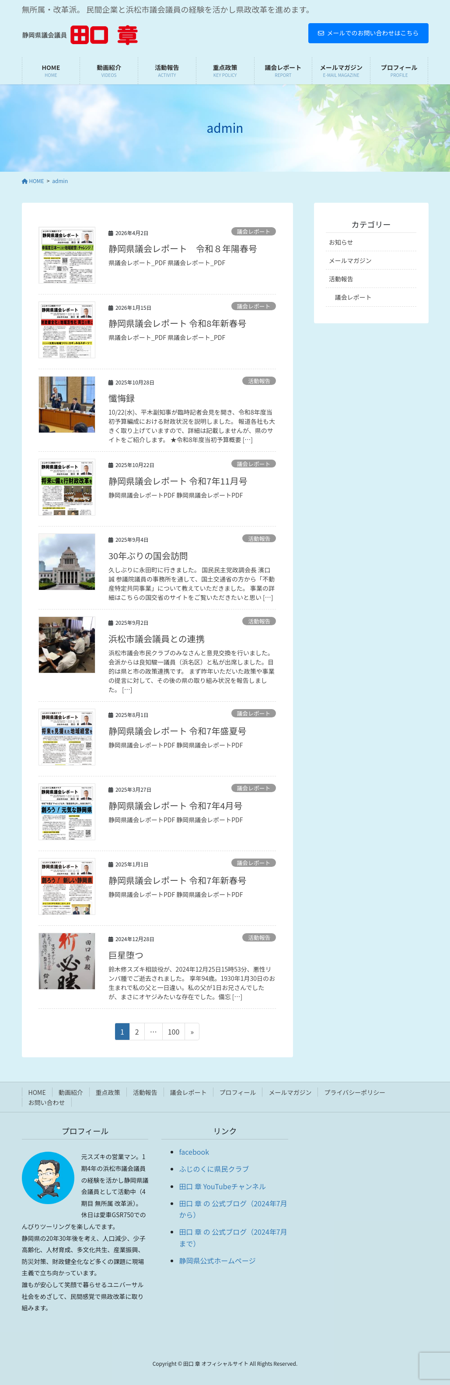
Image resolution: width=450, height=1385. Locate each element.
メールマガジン (350, 260)
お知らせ (341, 242)
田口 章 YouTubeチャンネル (222, 1186)
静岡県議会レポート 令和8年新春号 (177, 323)
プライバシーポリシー (354, 1092)
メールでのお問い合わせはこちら (368, 32)
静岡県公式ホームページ (217, 1260)
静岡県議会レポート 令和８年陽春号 (182, 248)
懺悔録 (121, 397)
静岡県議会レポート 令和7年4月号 (175, 805)
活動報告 (259, 381)
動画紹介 (71, 1092)
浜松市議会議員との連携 (156, 638)
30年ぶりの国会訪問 (148, 555)
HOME (37, 1092)
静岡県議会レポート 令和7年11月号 (178, 480)
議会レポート (254, 231)
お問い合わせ (46, 1102)
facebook (194, 1151)
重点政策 (108, 1092)
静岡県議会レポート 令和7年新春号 (177, 880)
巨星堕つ (125, 955)
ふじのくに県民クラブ (214, 1168)
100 (173, 1032)
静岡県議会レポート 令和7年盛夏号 (177, 730)
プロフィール (238, 1092)
